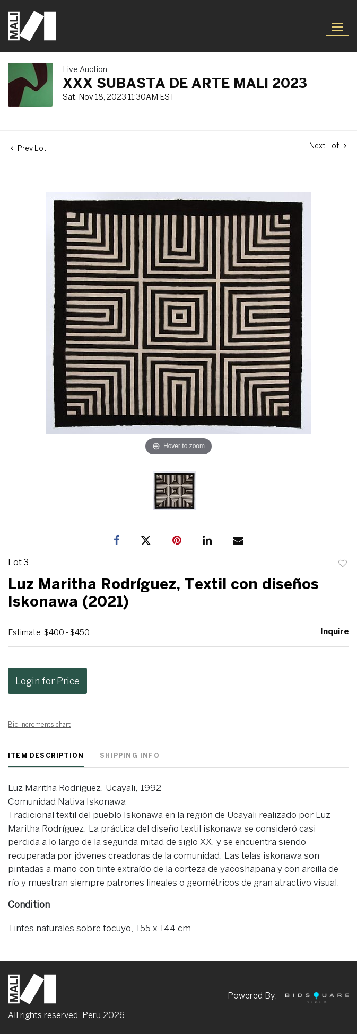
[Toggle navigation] (337, 25)
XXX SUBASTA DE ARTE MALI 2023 (185, 83)
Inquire (334, 631)
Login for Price (47, 681)
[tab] (46, 759)
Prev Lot (29, 148)
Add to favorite (342, 563)
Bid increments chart (39, 724)
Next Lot (327, 145)
